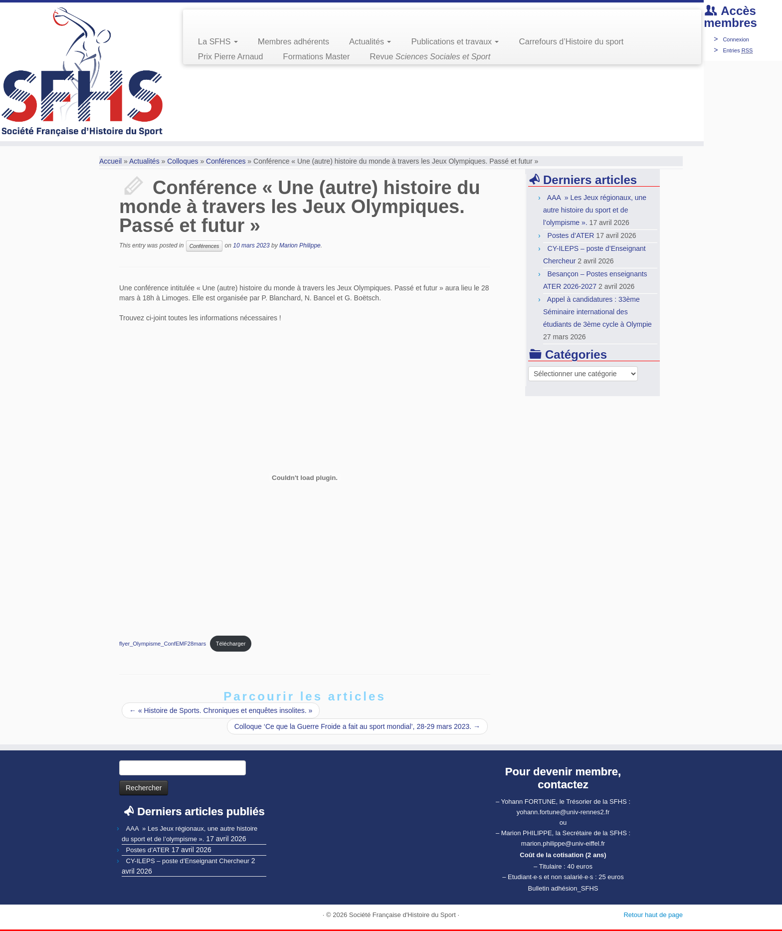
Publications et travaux (455, 41)
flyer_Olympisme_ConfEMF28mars (162, 644)
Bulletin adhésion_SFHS (563, 888)
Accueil (110, 161)
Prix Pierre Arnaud (230, 56)
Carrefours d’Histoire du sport (571, 41)
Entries (738, 50)
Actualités (370, 41)
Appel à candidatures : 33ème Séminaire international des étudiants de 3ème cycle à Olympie (597, 311)
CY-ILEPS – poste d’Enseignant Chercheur (187, 861)
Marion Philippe (300, 245)
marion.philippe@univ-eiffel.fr (563, 843)
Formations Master (316, 56)
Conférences (225, 161)
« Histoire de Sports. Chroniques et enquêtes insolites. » (220, 710)
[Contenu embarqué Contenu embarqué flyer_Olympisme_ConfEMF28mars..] (304, 477)
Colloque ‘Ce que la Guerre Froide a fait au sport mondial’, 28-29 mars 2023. (357, 726)
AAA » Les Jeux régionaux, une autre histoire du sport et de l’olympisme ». (594, 210)
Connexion (736, 39)
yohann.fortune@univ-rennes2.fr (563, 812)
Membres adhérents (293, 41)
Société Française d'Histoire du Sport (402, 915)
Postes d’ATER (571, 235)
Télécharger (231, 644)
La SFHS (218, 41)
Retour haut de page (653, 915)
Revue (430, 56)
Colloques (182, 161)
